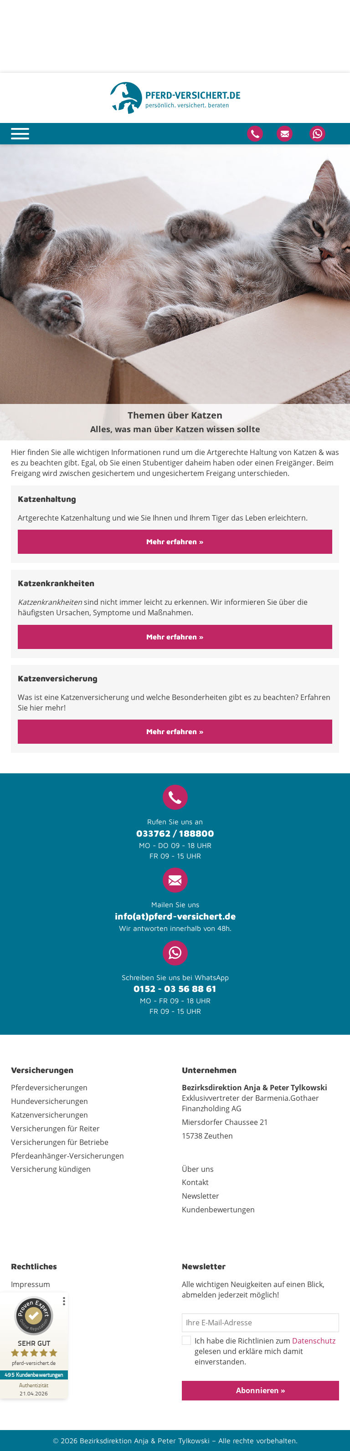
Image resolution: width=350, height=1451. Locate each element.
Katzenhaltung (47, 499)
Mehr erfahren (172, 541)
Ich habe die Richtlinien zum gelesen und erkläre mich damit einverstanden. (258, 1351)
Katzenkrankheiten (56, 583)
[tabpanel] (175, 292)
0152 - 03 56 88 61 (175, 988)
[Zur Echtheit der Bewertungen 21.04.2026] (34, 1389)
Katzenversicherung (58, 678)
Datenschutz (313, 1341)
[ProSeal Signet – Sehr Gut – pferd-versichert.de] (34, 1333)
